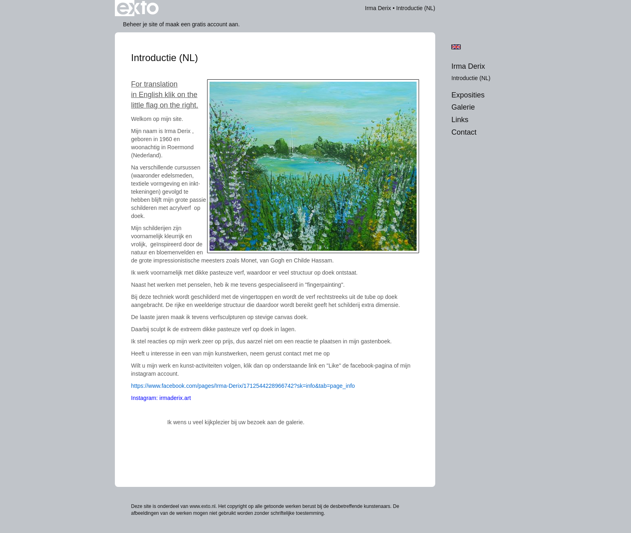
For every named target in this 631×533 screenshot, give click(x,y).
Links (459, 120)
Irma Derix (378, 8)
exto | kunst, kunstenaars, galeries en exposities (138, 8)
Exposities (468, 95)
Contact (463, 132)
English (456, 46)
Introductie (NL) (470, 78)
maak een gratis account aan (201, 24)
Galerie (463, 107)
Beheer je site (140, 24)
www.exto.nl (203, 506)
